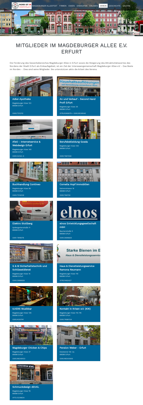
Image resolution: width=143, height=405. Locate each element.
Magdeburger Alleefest (44, 6)
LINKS (55, 352)
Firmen (62, 6)
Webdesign (74, 399)
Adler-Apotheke (21, 99)
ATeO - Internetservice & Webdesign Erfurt (111, 101)
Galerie (126, 6)
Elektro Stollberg (22, 180)
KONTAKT (15, 352)
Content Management (96, 399)
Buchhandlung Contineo (69, 141)
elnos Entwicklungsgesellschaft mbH (69, 184)
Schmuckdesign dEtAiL (110, 273)
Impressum (58, 368)
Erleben (93, 6)
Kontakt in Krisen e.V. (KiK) (112, 227)
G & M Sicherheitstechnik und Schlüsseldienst (112, 182)
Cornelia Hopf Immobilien (112, 141)
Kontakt (56, 362)
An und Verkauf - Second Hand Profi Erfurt (69, 101)
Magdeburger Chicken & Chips (26, 275)
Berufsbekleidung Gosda (26, 141)
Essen (72, 6)
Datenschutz (58, 365)
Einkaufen (82, 6)
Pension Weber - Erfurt (68, 273)
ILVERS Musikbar (64, 227)
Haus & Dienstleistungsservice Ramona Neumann (25, 231)
